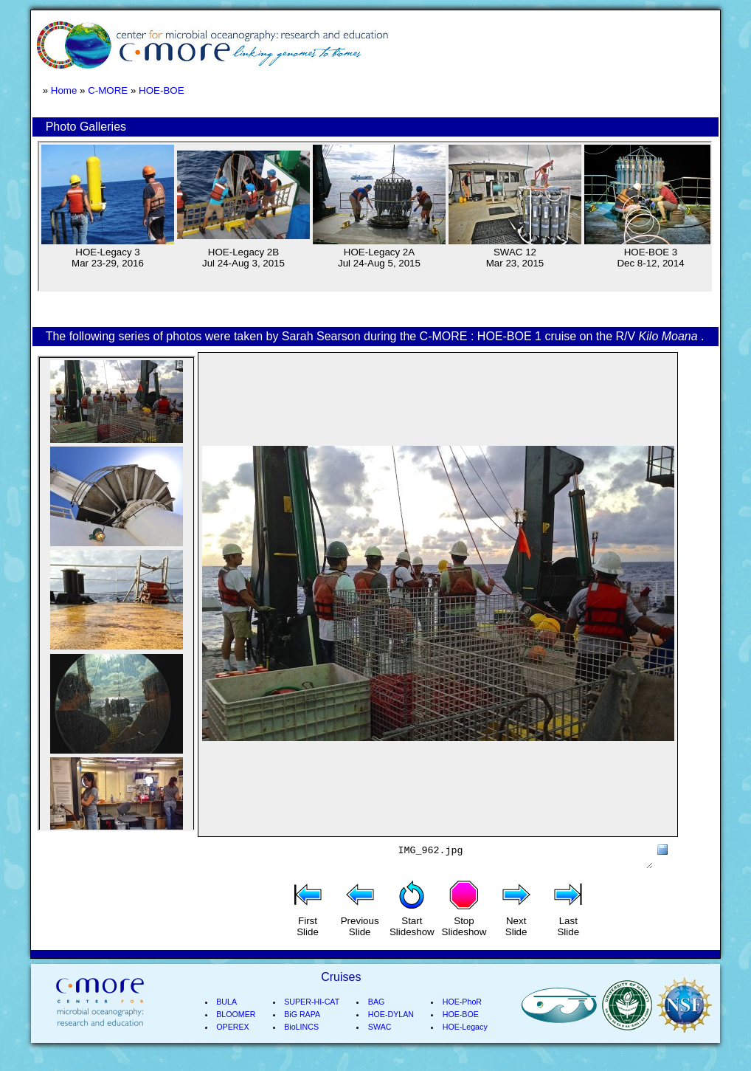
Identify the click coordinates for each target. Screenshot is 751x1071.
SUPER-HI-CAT (311, 1019)
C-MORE (108, 90)
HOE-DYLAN (391, 1031)
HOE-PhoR (462, 1019)
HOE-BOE (161, 90)
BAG (376, 1019)
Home (64, 90)
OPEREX (232, 1044)
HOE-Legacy (465, 1044)
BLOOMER (235, 1031)
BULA (226, 1019)
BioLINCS (301, 1044)
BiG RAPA (302, 1031)
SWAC (380, 1044)
